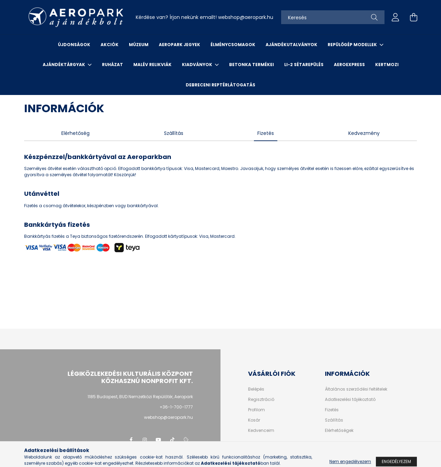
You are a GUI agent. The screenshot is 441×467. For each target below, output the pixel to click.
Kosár (254, 420)
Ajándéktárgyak (64, 64)
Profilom (256, 409)
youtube (158, 440)
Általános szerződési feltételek (356, 389)
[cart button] (413, 17)
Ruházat (112, 64)
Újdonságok (74, 44)
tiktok (172, 440)
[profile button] (395, 17)
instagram (145, 440)
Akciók (110, 44)
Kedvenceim (261, 430)
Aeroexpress (349, 64)
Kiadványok (197, 64)
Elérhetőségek (339, 430)
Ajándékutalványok (291, 44)
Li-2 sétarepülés (304, 64)
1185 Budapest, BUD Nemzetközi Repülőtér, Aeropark (140, 397)
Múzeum (138, 44)
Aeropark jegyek (179, 44)
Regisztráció (261, 399)
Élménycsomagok (233, 44)
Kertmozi (387, 64)
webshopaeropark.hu (245, 17)
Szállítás (334, 420)
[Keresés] (332, 17)
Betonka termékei (251, 64)
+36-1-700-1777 (176, 407)
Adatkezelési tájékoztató (350, 399)
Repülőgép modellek (353, 44)
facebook (131, 440)
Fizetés (332, 409)
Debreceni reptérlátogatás (220, 85)
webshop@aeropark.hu (168, 417)
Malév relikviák (152, 64)
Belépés (256, 389)
